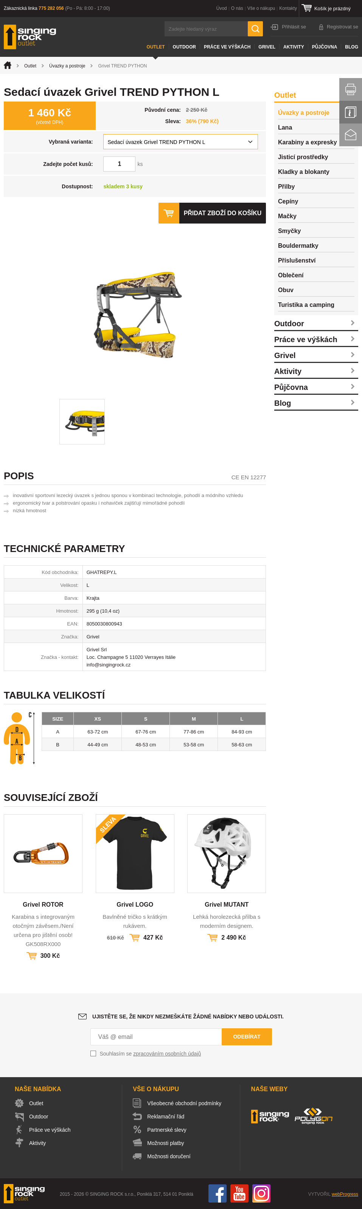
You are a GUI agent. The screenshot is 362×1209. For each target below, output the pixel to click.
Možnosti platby (165, 1143)
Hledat (255, 28)
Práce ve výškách (227, 47)
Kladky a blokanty (303, 172)
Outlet (156, 47)
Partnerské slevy (166, 1130)
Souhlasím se (150, 1054)
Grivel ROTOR (43, 904)
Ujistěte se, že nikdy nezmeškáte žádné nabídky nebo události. (188, 1016)
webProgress (345, 1194)
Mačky (287, 216)
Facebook (217, 1193)
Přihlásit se (294, 27)
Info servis (350, 112)
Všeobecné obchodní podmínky (184, 1103)
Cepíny (288, 201)
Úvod (221, 8)
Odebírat (246, 1037)
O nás (237, 8)
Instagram (261, 1193)
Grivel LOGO (135, 904)
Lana (285, 127)
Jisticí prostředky (303, 157)
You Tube (239, 1193)
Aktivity (293, 47)
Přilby (286, 186)
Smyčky (289, 231)
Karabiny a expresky (307, 142)
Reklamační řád (165, 1117)
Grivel (266, 47)
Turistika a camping (306, 305)
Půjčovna (324, 47)
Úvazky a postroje (67, 66)
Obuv (286, 290)
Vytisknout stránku (350, 89)
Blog (351, 47)
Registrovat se (342, 27)
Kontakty (288, 8)
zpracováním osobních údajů (167, 1054)
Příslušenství (297, 260)
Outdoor (184, 47)
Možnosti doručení (168, 1156)
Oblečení (291, 275)
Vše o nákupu (261, 8)
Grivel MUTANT (227, 904)
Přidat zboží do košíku (222, 213)
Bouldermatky (298, 245)
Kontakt (350, 135)
